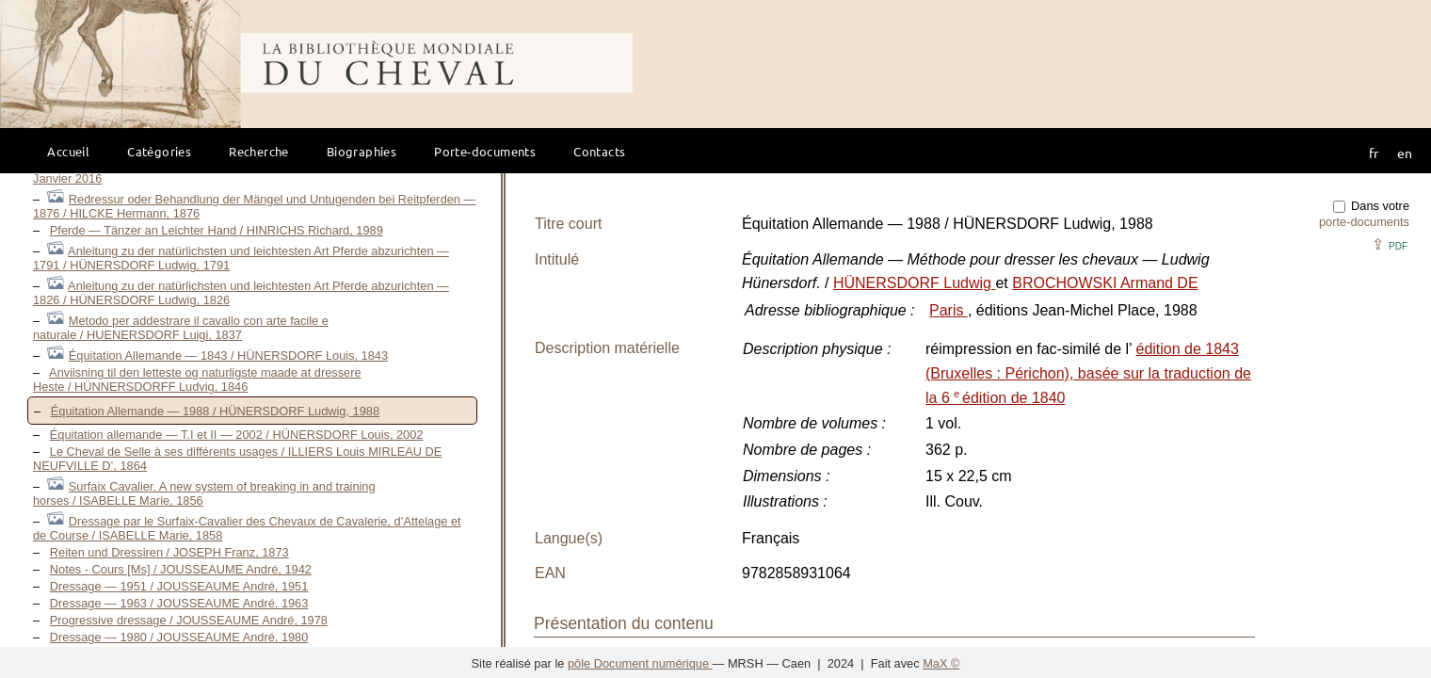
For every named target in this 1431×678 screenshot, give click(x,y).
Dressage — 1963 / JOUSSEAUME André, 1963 (179, 603)
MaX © (941, 663)
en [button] (1404, 152)
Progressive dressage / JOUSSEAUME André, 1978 (189, 620)
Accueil (68, 151)
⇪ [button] (1389, 244)
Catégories (159, 151)
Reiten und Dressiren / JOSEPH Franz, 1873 (169, 552)
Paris (948, 310)
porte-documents (1364, 222)
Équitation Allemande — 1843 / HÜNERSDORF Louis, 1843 (228, 355)
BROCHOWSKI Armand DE (1105, 283)
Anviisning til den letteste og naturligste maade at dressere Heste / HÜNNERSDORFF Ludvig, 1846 (197, 379)
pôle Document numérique (640, 663)
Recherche (259, 151)
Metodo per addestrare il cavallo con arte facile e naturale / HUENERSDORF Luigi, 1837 (181, 328)
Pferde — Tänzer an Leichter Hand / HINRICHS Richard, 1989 (216, 230)
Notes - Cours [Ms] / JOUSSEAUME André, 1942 (181, 569)
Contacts (599, 151)
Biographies (361, 151)
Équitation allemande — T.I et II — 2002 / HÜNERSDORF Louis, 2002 (237, 435)
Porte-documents (485, 151)
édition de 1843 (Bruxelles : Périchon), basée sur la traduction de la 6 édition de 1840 (1088, 373)
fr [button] (1373, 152)
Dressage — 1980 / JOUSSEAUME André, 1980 (179, 637)
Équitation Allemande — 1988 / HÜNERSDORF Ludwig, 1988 (215, 411)
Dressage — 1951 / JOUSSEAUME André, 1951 (179, 586)
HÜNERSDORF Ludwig (914, 283)
